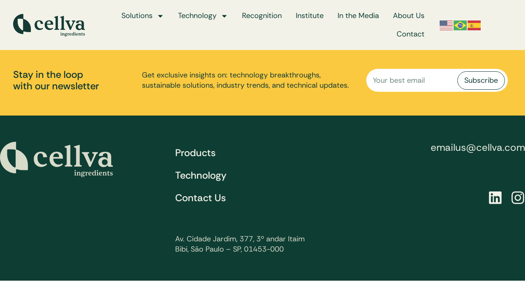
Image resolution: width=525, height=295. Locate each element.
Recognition (262, 15)
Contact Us (200, 197)
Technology (203, 16)
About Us (409, 15)
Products (195, 152)
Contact (411, 34)
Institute (310, 15)
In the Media (358, 15)
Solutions (142, 16)
